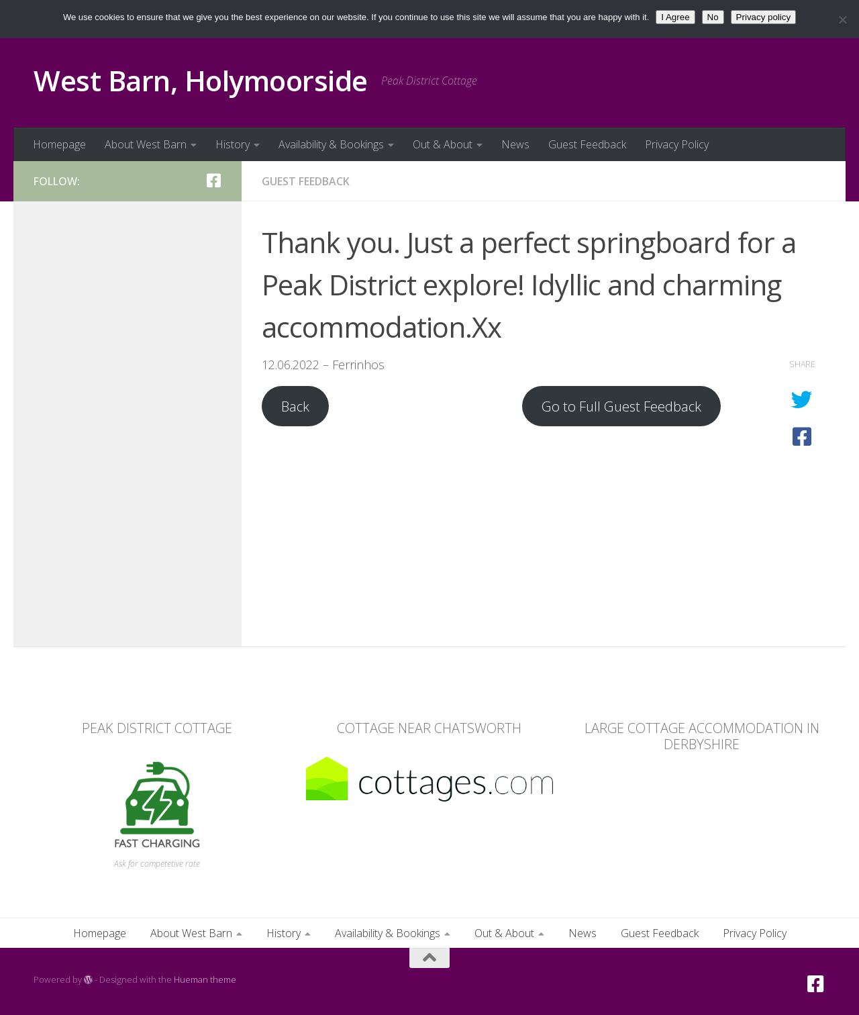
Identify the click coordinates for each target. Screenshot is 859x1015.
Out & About (442, 144)
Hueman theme (205, 979)
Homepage (59, 144)
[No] (842, 19)
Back (295, 406)
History (232, 144)
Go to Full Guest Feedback (621, 406)
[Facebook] (213, 181)
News (515, 144)
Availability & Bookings (331, 144)
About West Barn (146, 144)
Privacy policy (763, 17)
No (713, 17)
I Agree (675, 17)
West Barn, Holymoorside (201, 80)
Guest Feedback (587, 144)
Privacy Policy (677, 144)
